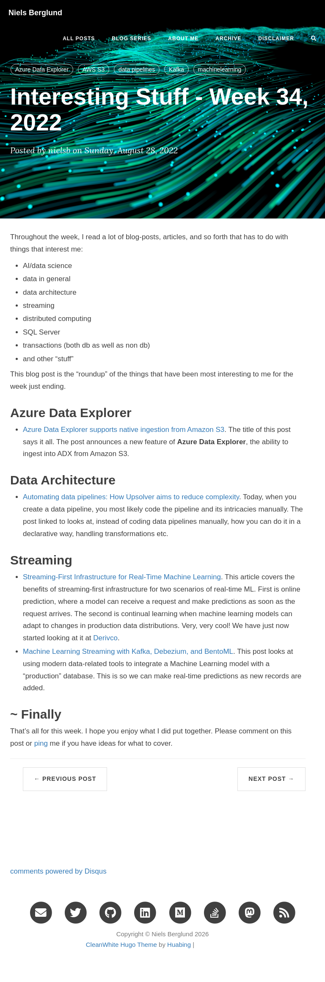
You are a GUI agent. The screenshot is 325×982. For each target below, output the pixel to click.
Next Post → (271, 778)
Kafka (176, 69)
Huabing (179, 944)
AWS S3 (94, 69)
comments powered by (58, 871)
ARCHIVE (228, 38)
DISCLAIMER (276, 38)
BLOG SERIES (131, 38)
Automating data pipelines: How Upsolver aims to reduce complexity (131, 497)
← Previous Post (65, 778)
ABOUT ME (183, 38)
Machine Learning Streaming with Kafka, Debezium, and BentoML (128, 651)
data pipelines (136, 69)
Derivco (105, 638)
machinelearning (220, 69)
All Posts (79, 38)
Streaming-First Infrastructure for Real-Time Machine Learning (122, 577)
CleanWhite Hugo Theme (121, 944)
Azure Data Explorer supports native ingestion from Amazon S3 (123, 430)
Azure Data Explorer (42, 69)
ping (41, 743)
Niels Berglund (35, 12)
